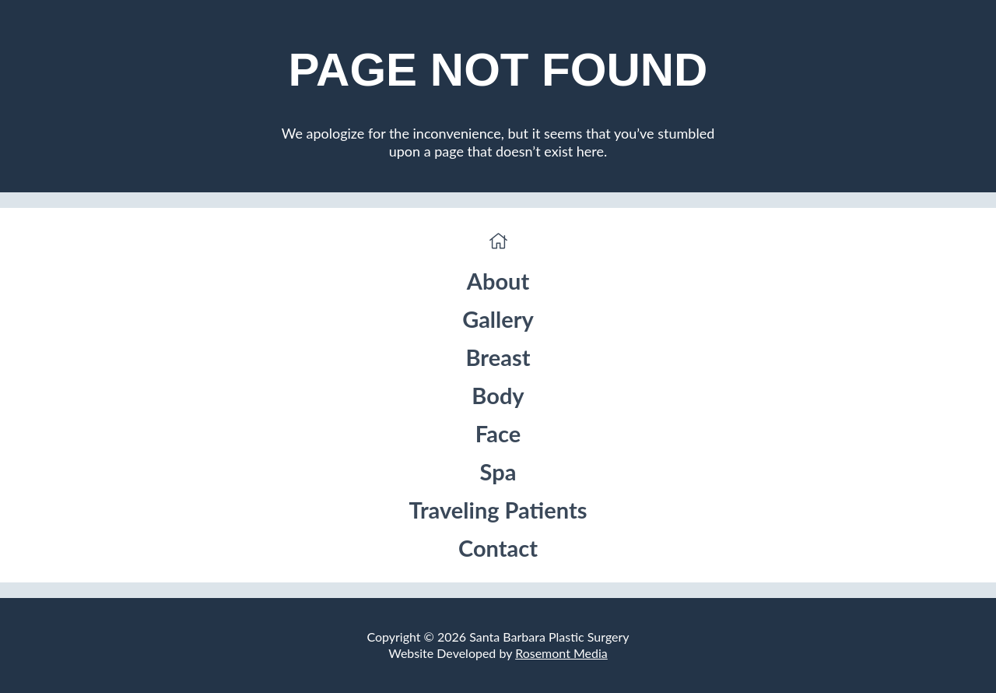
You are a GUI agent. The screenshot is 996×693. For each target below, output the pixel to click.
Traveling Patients (498, 509)
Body (498, 395)
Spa (498, 471)
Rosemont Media (561, 653)
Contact (498, 547)
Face (498, 433)
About (498, 280)
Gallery (498, 318)
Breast (498, 357)
